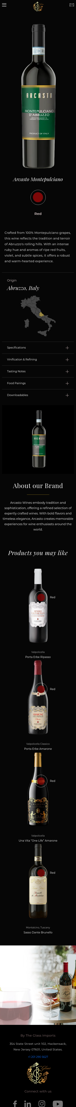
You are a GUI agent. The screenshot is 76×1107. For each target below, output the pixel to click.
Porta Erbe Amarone (38, 748)
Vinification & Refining (22, 359)
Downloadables (17, 395)
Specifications (16, 347)
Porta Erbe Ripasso (38, 657)
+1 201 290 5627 (38, 1056)
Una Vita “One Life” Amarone (38, 840)
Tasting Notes (16, 371)
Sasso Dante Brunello (38, 932)
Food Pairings (16, 383)
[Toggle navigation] (4, 5)
